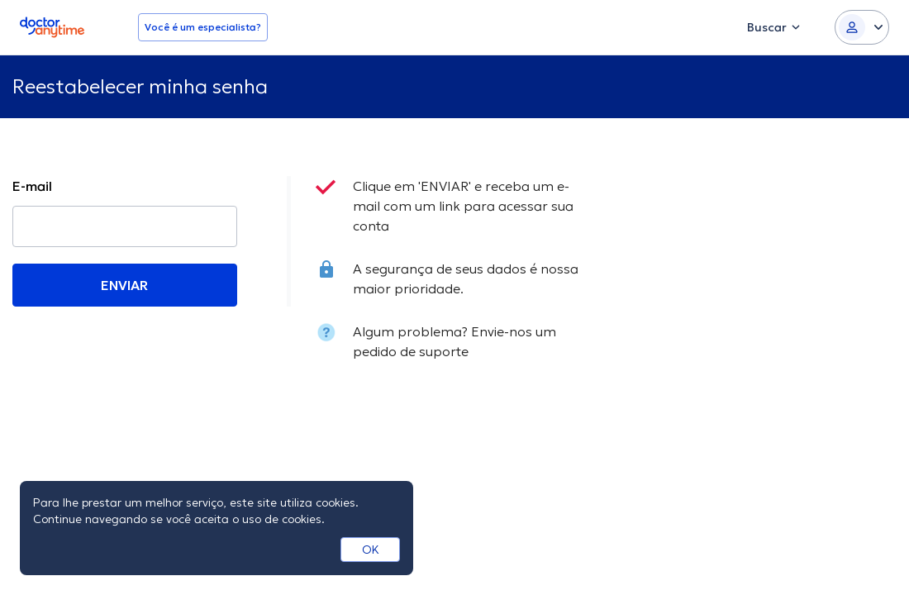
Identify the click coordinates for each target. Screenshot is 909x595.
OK (370, 549)
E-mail (32, 186)
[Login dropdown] (862, 27)
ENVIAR (124, 285)
